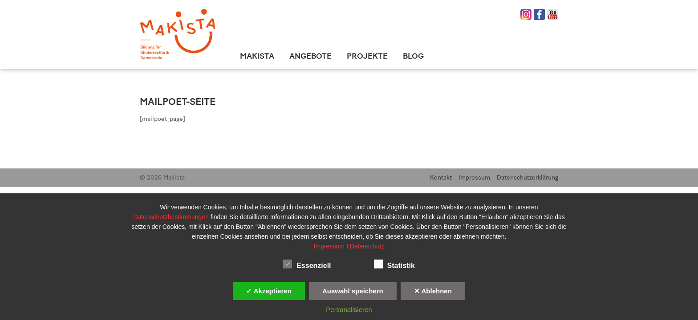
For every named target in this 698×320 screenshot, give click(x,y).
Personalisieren (349, 309)
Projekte (367, 56)
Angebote (310, 56)
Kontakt (441, 177)
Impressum (474, 177)
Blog (413, 56)
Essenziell (307, 264)
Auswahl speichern (352, 291)
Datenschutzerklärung (527, 177)
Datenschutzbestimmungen (172, 216)
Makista (257, 56)
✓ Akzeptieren (269, 291)
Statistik (394, 264)
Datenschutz (367, 246)
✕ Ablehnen (433, 291)
